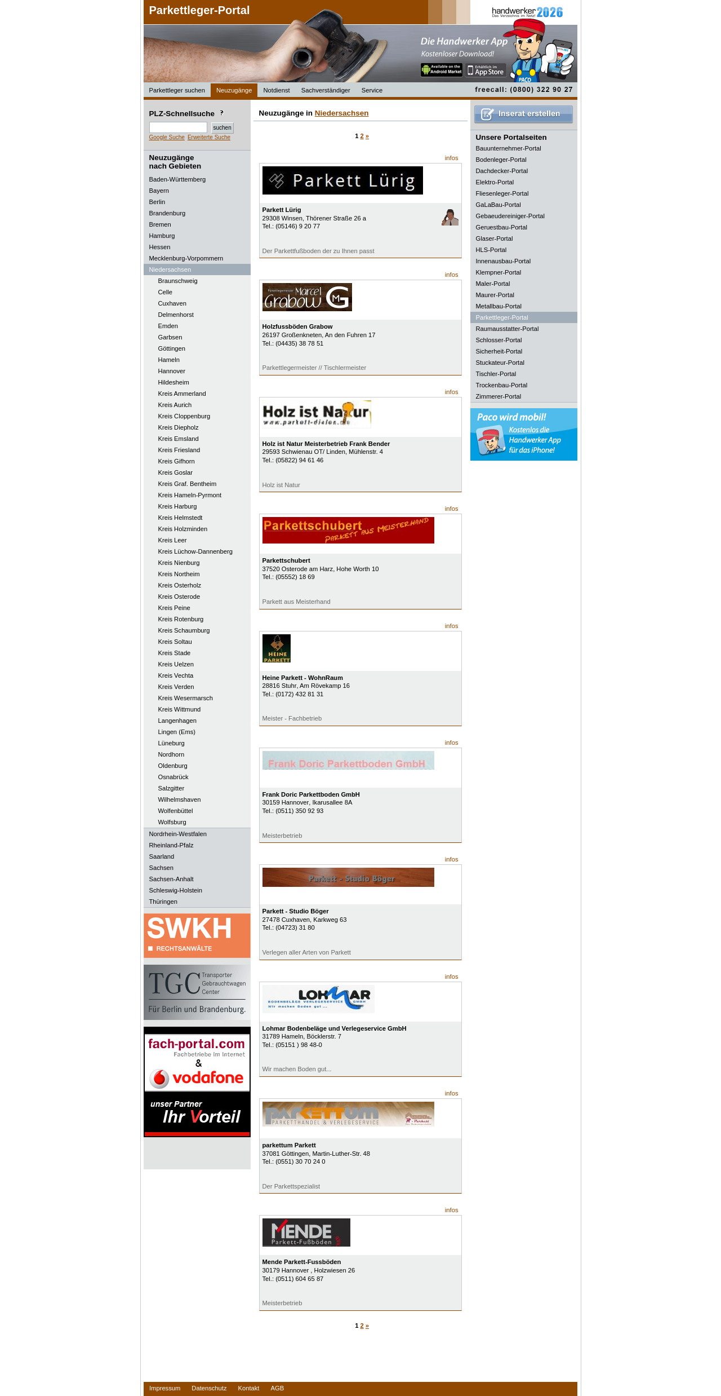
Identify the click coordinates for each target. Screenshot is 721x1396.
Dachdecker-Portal (502, 170)
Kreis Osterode (179, 596)
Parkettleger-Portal (199, 10)
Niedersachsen (342, 113)
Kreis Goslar (175, 472)
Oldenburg (173, 765)
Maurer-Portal (495, 294)
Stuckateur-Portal (500, 362)
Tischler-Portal (496, 373)
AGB (277, 1388)
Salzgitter (171, 788)
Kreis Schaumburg (184, 630)
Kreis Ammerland (182, 393)
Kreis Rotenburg (181, 619)
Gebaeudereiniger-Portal (510, 216)
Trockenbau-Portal (502, 385)
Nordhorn (171, 754)
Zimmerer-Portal (499, 396)
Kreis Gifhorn (176, 461)
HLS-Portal (491, 249)
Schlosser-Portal (499, 340)
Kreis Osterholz (179, 585)
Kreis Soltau (175, 641)
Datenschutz (209, 1388)
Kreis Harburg (177, 506)
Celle (165, 292)
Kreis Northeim (179, 574)
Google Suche (167, 137)
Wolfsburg (172, 822)
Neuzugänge (234, 90)
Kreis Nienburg (179, 562)
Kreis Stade (174, 653)
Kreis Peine (174, 607)
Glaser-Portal (494, 238)
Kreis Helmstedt (180, 517)
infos (452, 157)
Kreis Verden (176, 686)
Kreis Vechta (176, 675)
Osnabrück (173, 777)
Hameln (169, 359)
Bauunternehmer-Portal (508, 148)
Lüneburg (171, 743)
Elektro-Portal (495, 182)
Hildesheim (173, 382)
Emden (168, 326)
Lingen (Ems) (177, 731)
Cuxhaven (172, 303)
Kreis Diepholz (178, 427)
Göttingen (172, 348)
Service (372, 90)
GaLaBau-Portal (498, 204)
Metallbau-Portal (499, 306)
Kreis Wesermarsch (185, 698)
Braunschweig (178, 280)
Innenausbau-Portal (503, 261)
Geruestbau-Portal (501, 227)
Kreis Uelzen (176, 664)
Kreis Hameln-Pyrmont (190, 495)
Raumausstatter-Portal (507, 328)
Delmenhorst (176, 314)
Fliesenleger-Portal (502, 193)
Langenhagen (177, 720)
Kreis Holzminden (183, 528)
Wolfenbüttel (175, 810)
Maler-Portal (493, 283)
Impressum (164, 1388)
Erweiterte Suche (209, 137)
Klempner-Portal (499, 272)
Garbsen (170, 337)
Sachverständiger (325, 90)
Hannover (172, 371)
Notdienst (276, 90)
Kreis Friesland (179, 450)
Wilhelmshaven (179, 799)
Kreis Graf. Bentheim (187, 483)
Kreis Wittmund (179, 709)
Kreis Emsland (178, 438)
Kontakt (249, 1388)
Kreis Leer (172, 540)
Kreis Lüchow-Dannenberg (195, 551)
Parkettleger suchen (177, 90)
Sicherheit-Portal (499, 351)
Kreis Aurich (175, 404)
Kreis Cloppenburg (184, 416)
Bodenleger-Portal (501, 159)
